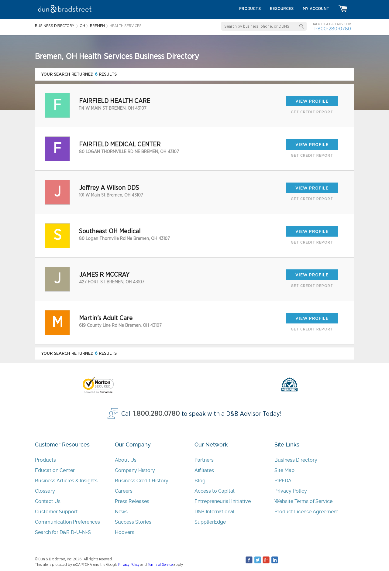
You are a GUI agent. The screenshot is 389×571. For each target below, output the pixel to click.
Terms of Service (160, 564)
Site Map (284, 470)
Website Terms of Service (303, 501)
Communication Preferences (67, 522)
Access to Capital (214, 491)
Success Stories (133, 522)
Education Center (55, 470)
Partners (204, 460)
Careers (124, 491)
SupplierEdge (210, 522)
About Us (125, 460)
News (121, 512)
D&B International (214, 512)
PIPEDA (282, 481)
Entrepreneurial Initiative (222, 501)
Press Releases (132, 501)
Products (45, 460)
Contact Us (47, 501)
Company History (135, 470)
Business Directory (295, 460)
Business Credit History (141, 481)
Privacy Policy (290, 491)
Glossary (45, 491)
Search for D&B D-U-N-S (63, 532)
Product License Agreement (306, 512)
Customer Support (56, 512)
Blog (199, 481)
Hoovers (124, 532)
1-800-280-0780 (332, 28)
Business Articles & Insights (66, 481)
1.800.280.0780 (156, 413)
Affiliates (204, 470)
